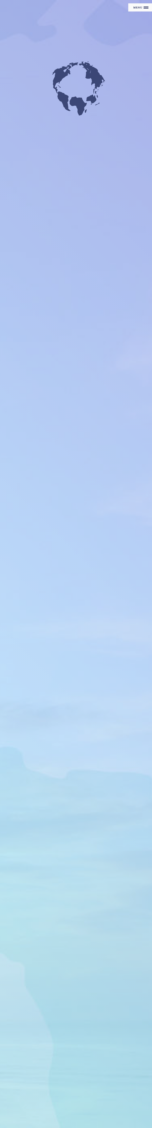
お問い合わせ (18, 1091)
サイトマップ (18, 1079)
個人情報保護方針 (21, 1085)
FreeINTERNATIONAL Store (86, 1105)
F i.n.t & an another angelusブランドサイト (36, 1105)
